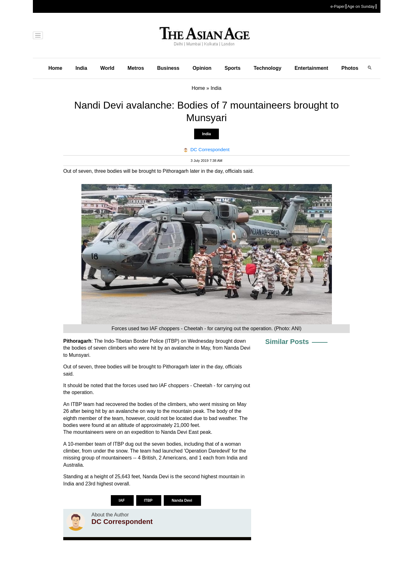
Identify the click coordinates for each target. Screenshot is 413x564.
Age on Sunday (361, 6)
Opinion (202, 68)
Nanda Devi (182, 500)
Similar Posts (287, 342)
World (107, 68)
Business (168, 68)
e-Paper (337, 6)
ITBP (148, 500)
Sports (232, 68)
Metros (135, 68)
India (81, 68)
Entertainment (311, 68)
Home (55, 68)
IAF (122, 500)
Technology (267, 68)
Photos (349, 68)
